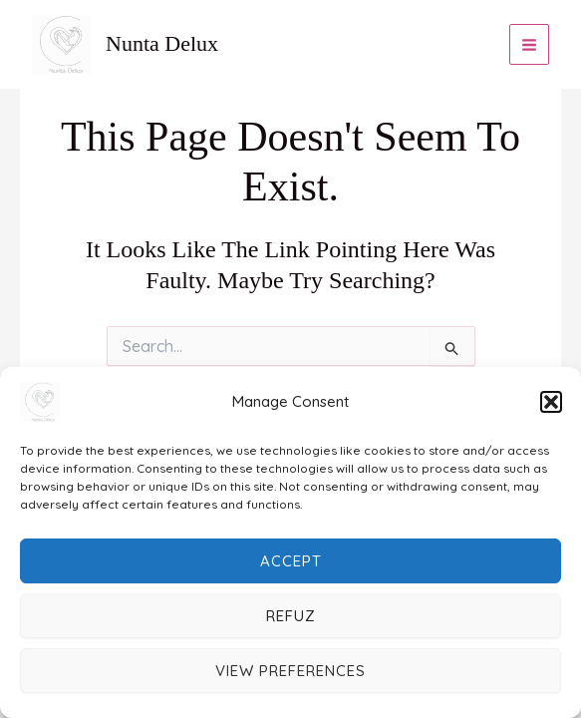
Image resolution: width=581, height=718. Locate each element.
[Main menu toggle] (529, 44)
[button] (551, 402)
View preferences (290, 670)
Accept (291, 560)
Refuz (291, 615)
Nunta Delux (162, 43)
